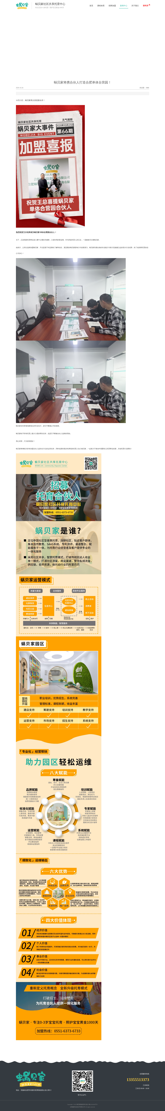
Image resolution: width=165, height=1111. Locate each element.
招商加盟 (112, 6)
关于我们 (135, 6)
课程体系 (101, 6)
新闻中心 (123, 6)
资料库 (146, 5)
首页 (91, 6)
